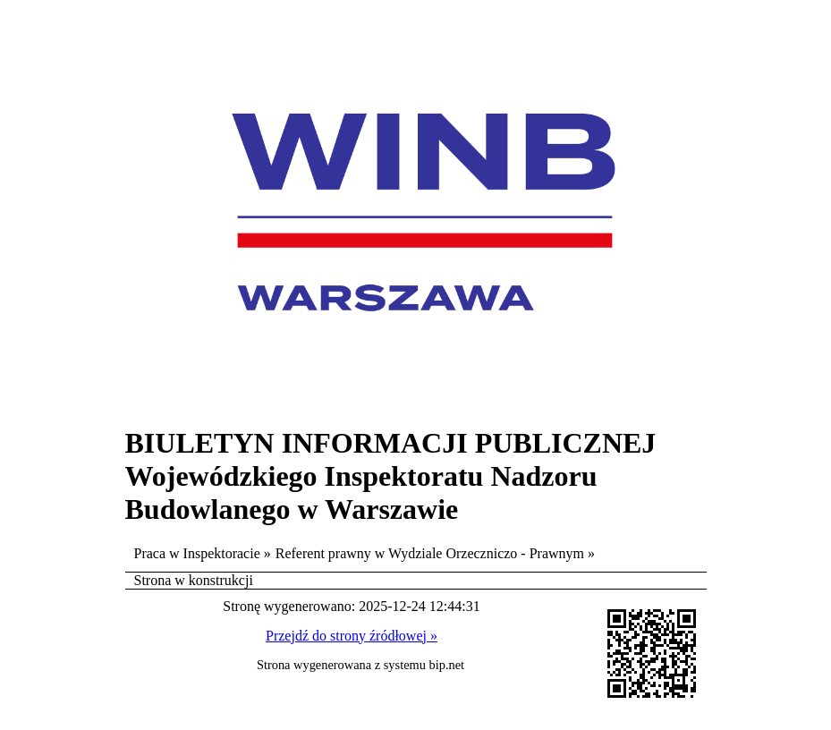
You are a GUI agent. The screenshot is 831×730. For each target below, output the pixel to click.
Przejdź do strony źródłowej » (351, 635)
